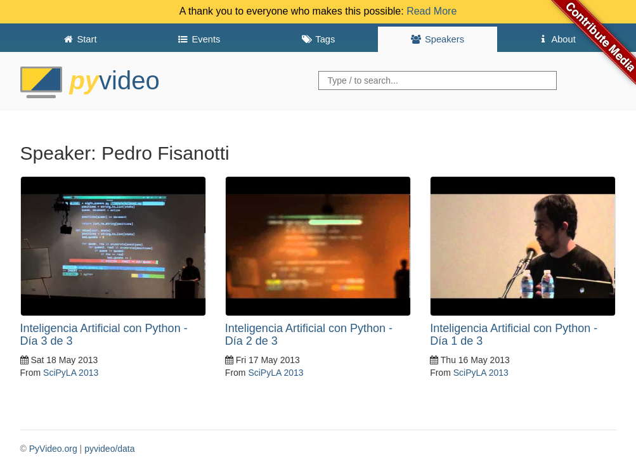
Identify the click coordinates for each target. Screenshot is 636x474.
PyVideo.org (53, 449)
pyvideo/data (109, 449)
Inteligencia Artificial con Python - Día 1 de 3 (513, 334)
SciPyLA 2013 (70, 373)
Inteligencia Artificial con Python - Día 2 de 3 (309, 334)
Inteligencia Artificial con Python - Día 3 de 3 (104, 334)
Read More (431, 11)
